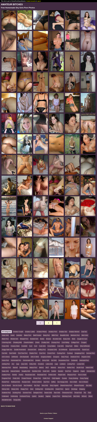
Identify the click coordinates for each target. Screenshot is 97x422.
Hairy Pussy (64, 357)
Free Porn (42, 353)
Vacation (41, 396)
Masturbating (23, 367)
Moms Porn (61, 367)
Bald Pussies (37, 335)
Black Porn (5, 339)
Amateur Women (74, 331)
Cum (30, 346)
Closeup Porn (55, 342)
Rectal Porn (5, 382)
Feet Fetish (12, 353)
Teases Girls (48, 392)
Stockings (74, 389)
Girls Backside (24, 357)
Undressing (14, 396)
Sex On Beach (6, 385)
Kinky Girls (32, 364)
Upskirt (34, 396)
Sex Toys (37, 385)
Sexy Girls (45, 385)
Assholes (19, 335)
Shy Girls (89, 385)
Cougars (83, 342)
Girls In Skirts (35, 357)
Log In (39, 1)
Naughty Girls (26, 371)
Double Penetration (20, 349)
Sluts (31, 389)
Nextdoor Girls (36, 371)
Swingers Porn (37, 392)
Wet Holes (76, 396)
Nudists (53, 371)
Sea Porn (46, 382)
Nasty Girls (5, 371)
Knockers (41, 364)
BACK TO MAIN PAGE (8, 406)
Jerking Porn (6, 364)
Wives (90, 396)
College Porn (75, 342)
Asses (12, 335)
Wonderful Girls (6, 400)
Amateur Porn (53, 331)
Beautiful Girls (64, 335)
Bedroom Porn (75, 335)
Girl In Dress (6, 357)
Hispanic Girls (86, 357)
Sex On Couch (17, 385)
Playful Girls (61, 374)
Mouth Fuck (80, 367)
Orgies (83, 371)
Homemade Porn (28, 360)
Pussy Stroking (73, 378)
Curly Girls (42, 346)
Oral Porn (68, 371)
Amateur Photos (42, 331)
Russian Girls (26, 382)
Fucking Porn (61, 353)
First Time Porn (22, 353)
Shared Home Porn (66, 385)
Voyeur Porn (56, 396)
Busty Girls (66, 339)
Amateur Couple (18, 331)
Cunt (35, 346)
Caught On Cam (82, 339)
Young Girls (16, 400)
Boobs (42, 339)
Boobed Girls (34, 339)
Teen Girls (57, 392)
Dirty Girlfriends (85, 346)
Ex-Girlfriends (63, 349)
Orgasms (76, 371)
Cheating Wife (17, 342)
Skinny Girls (5, 389)
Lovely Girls (80, 364)
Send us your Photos (46, 413)
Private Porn (37, 378)
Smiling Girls (39, 389)
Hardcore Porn (75, 357)
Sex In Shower (83, 382)
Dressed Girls (32, 349)
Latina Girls (49, 364)
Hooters (37, 360)
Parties (21, 374)
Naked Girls (89, 367)
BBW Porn (55, 335)
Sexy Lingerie (54, 385)
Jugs (17, 364)
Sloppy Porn (24, 389)
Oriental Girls (91, 371)
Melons (41, 367)
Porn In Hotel (82, 374)
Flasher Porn (33, 353)
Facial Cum (85, 349)
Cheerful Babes (28, 342)
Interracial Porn (84, 360)
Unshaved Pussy (25, 396)
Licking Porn (71, 364)
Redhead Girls (15, 382)
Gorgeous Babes (46, 357)
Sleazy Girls (15, 389)
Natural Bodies (15, 371)
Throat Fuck (78, 392)
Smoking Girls (49, 389)
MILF (47, 367)
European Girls (52, 349)
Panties (14, 374)
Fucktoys (70, 353)
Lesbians (62, 364)
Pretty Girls (16, 378)
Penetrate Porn (41, 374)
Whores (84, 396)
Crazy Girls (5, 346)
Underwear (5, 396)
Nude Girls (46, 371)
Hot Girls (54, 360)
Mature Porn (33, 367)
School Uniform (36, 382)
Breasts (48, 339)
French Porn (51, 353)
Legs (56, 364)
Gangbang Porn (79, 353)
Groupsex (56, 357)
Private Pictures (26, 378)
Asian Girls (5, 335)
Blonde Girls (14, 339)
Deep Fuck (69, 346)
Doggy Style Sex (7, 349)
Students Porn (6, 392)
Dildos (76, 346)
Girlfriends (15, 357)
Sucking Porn (17, 392)
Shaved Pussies (79, 385)
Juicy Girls (24, 364)
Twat (89, 392)
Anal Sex (84, 331)
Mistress (53, 367)
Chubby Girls (45, 342)
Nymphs (60, 371)
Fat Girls (4, 353)
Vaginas (48, 396)
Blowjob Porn (24, 339)
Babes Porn (27, 335)
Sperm (67, 389)
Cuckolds (24, 346)
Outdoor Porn (6, 374)
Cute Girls (60, 346)
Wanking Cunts (66, 396)
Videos (55, 413)
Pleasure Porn (71, 374)
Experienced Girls (74, 349)
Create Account (30, 1)
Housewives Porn (64, 360)
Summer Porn (27, 392)
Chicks (37, 342)
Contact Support (48, 418)
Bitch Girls (85, 335)
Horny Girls (45, 360)
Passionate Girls (30, 374)
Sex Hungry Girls (62, 382)
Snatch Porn (59, 389)
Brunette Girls (57, 339)
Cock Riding (65, 342)
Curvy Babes (51, 346)
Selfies (53, 382)
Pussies (64, 378)
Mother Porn (71, 367)
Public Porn (46, 378)
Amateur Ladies (30, 331)
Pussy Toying (84, 378)
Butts (73, 339)
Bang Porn (46, 335)
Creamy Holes (15, 346)
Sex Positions (28, 385)
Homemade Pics (16, 360)
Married (15, 367)
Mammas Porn (6, 367)
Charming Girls (6, 342)
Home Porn (5, 360)
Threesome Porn (67, 392)
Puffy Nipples (56, 378)
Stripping (82, 389)
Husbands (74, 360)
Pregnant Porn (6, 378)
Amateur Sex (63, 331)
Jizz (13, 364)
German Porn (90, 353)
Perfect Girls (52, 374)
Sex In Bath (73, 382)
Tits (85, 392)
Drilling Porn (42, 349)
